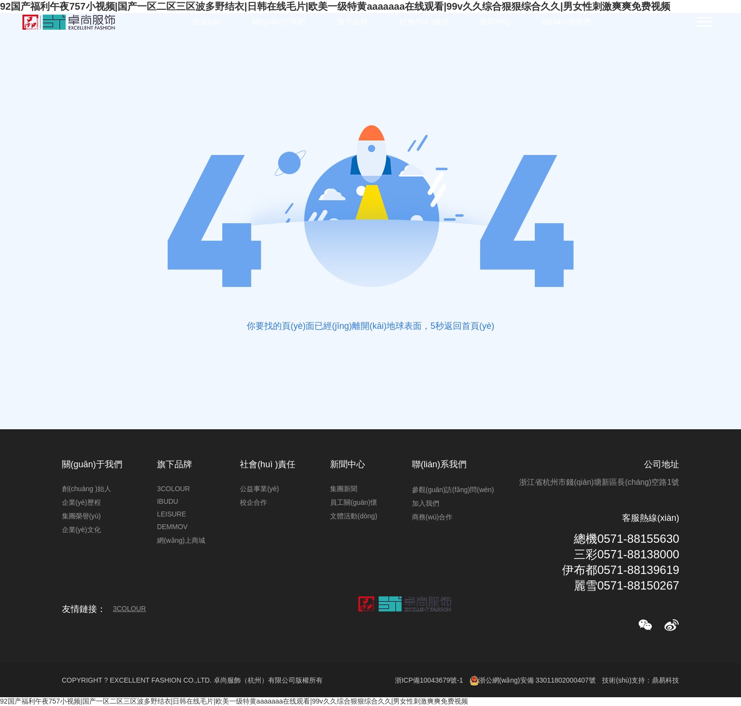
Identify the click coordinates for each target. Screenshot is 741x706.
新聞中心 (495, 22)
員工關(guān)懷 (353, 502)
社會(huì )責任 (423, 22)
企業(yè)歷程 (81, 502)
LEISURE (171, 514)
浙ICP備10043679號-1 (429, 680)
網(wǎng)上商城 (181, 540)
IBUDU (167, 501)
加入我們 (425, 503)
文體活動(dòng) (353, 516)
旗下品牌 (352, 22)
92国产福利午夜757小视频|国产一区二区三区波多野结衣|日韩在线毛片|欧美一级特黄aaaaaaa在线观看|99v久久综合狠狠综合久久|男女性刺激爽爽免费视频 (234, 701)
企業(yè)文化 (81, 530)
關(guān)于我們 (279, 22)
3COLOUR (173, 489)
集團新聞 (343, 489)
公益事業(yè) (259, 489)
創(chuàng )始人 (86, 489)
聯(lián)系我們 (566, 22)
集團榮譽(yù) (81, 516)
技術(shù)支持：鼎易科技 (640, 680)
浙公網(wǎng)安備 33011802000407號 (533, 681)
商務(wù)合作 (432, 517)
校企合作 (253, 502)
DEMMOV (172, 527)
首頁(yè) (206, 22)
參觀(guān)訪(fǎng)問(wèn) (453, 490)
